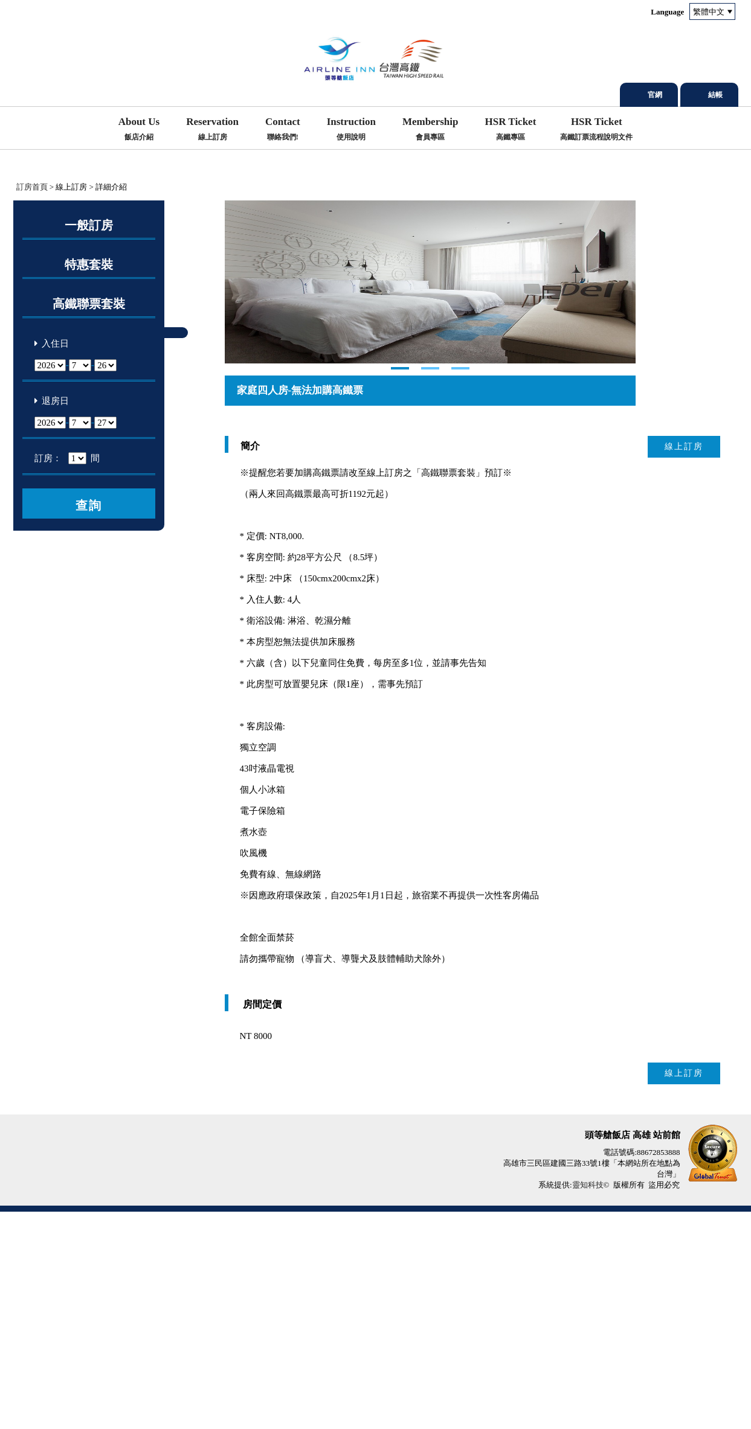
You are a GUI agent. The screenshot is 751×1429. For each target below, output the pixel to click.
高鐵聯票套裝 (89, 303)
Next (234, 390)
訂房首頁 (32, 186)
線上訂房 (684, 663)
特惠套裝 (89, 264)
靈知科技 (588, 1402)
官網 (655, 95)
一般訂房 (89, 225)
